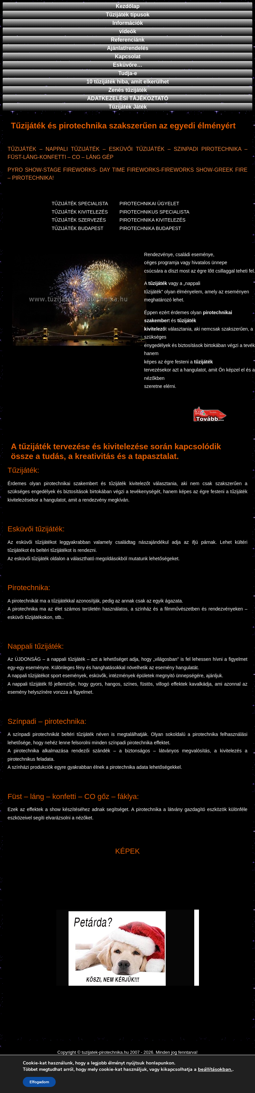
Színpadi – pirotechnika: (47, 721)
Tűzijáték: (23, 470)
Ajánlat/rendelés (128, 48)
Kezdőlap (128, 6)
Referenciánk (128, 40)
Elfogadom (39, 1082)
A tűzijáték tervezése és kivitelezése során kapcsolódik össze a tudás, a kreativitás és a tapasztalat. (116, 451)
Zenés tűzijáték (127, 90)
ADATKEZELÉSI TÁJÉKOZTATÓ (127, 98)
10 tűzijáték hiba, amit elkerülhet (128, 81)
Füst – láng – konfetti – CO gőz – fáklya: (73, 796)
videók (127, 31)
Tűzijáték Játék (128, 107)
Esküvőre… (127, 65)
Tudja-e (127, 73)
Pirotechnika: (29, 587)
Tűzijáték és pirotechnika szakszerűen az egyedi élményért (123, 125)
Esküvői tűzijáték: (36, 529)
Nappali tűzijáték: (36, 646)
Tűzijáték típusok (128, 14)
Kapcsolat (127, 56)
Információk (127, 23)
